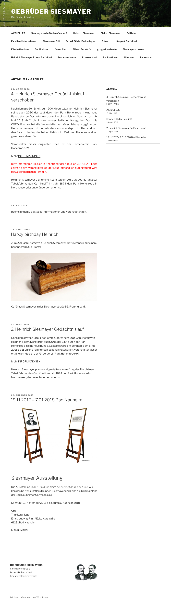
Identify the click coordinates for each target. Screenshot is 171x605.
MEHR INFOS (19, 530)
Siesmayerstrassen (133, 49)
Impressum (146, 57)
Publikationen (110, 57)
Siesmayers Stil (51, 41)
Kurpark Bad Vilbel (126, 41)
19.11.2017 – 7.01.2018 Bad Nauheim (46, 399)
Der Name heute (67, 57)
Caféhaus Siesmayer (23, 306)
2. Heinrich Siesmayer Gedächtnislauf (47, 329)
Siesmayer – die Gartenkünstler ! (49, 33)
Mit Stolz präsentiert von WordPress (29, 597)
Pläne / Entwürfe (82, 49)
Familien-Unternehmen (23, 41)
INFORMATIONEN (29, 156)
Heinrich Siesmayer (83, 33)
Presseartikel (89, 57)
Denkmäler (60, 49)
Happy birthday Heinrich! (35, 234)
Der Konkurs (41, 49)
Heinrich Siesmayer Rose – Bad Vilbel (31, 57)
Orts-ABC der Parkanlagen (80, 41)
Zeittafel (131, 33)
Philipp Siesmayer (110, 33)
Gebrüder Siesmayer (51, 11)
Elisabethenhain (20, 49)
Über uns (129, 57)
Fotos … (106, 41)
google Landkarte (107, 49)
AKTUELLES (18, 33)
